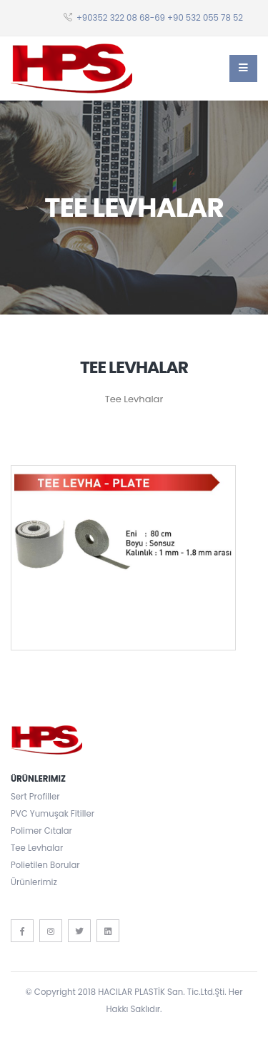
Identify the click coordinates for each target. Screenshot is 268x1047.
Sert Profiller (35, 796)
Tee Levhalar (37, 848)
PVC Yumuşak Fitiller (52, 813)
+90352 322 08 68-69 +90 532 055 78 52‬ (159, 18)
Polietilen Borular (45, 865)
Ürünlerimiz (34, 882)
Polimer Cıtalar (41, 831)
